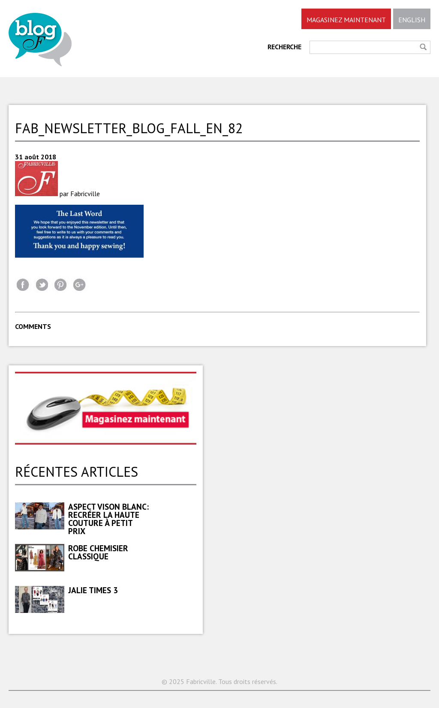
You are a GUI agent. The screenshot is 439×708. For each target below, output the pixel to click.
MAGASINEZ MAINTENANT (346, 19)
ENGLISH (411, 19)
